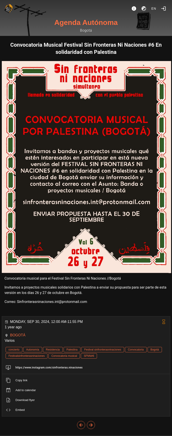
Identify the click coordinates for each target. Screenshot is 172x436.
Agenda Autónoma (86, 22)
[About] (134, 8)
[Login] (163, 8)
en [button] (153, 8)
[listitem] (86, 367)
